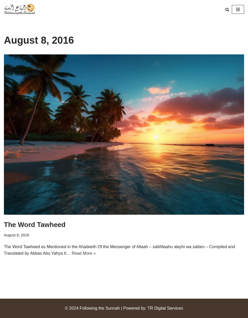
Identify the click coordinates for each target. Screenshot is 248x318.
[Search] (227, 10)
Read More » (84, 253)
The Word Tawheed (35, 225)
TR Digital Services (165, 308)
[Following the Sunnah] (19, 9)
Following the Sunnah (100, 308)
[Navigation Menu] (238, 9)
